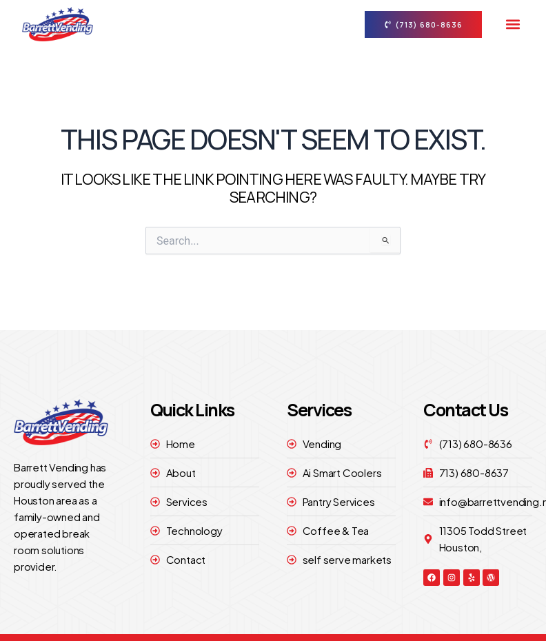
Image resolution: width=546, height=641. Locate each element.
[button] (512, 24)
